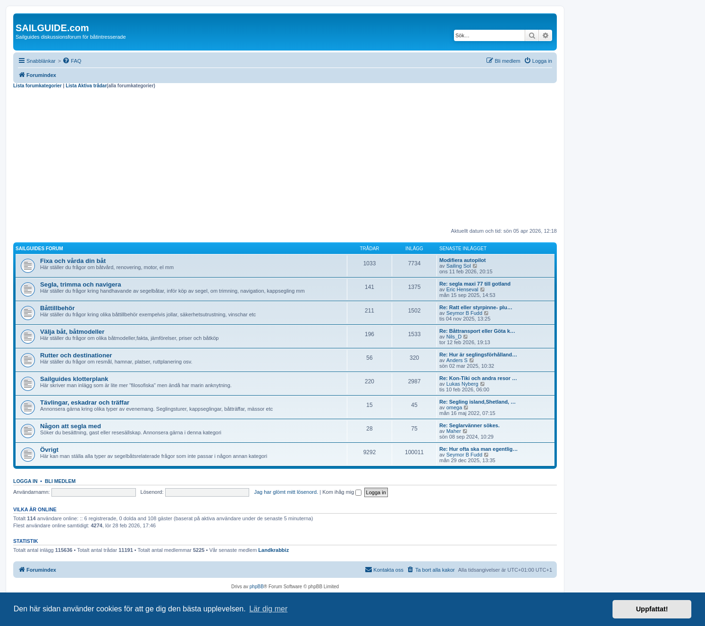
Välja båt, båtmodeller (72, 331)
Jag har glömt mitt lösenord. (286, 492)
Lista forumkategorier (37, 85)
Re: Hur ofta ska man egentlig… (478, 449)
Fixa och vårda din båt (73, 260)
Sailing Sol (458, 266)
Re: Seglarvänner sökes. (469, 425)
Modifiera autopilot (462, 260)
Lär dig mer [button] (268, 609)
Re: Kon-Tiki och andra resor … (478, 378)
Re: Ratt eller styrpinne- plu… (475, 307)
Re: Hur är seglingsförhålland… (478, 354)
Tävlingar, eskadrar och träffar (84, 402)
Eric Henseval (462, 289)
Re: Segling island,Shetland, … (477, 402)
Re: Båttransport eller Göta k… (477, 331)
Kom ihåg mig (341, 492)
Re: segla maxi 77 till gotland (475, 284)
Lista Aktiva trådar (86, 85)
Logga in (25, 481)
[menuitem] (71, 61)
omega (454, 407)
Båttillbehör (57, 308)
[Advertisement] (285, 159)
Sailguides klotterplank (74, 378)
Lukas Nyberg (462, 384)
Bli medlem (60, 481)
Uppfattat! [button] (652, 609)
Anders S (457, 360)
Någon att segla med (70, 426)
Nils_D (454, 336)
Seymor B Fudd (464, 313)
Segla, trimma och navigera (80, 284)
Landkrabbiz (273, 550)
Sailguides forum (39, 248)
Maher (453, 431)
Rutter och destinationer (76, 355)
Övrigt (49, 449)
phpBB (257, 586)
